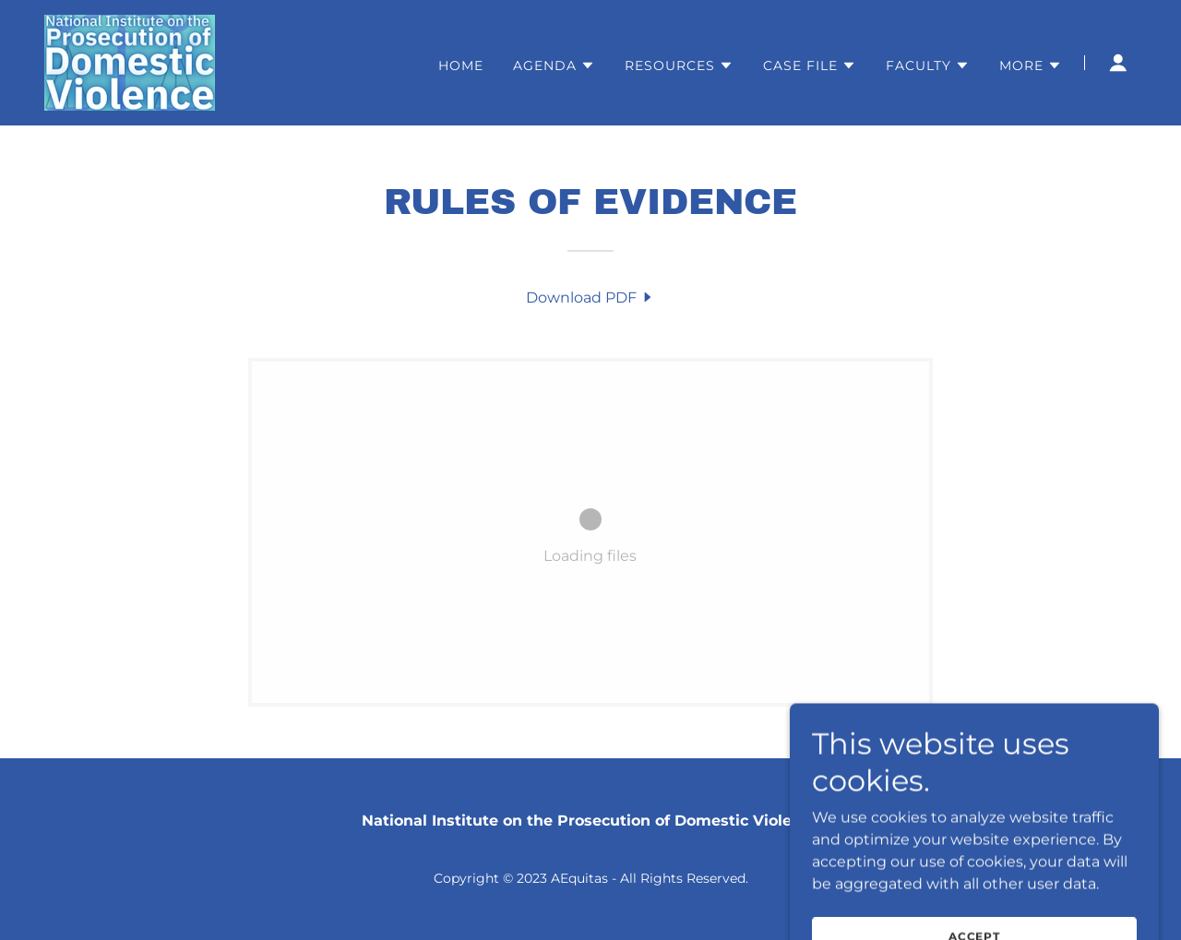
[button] (554, 65)
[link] (129, 61)
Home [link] (460, 65)
